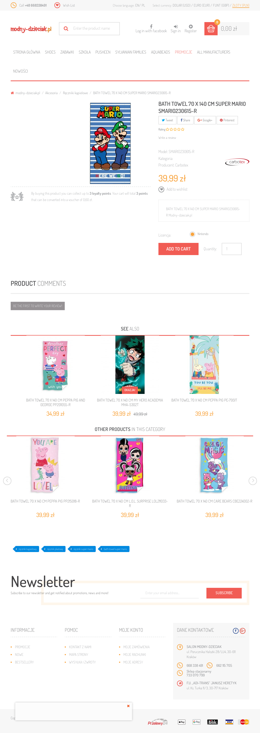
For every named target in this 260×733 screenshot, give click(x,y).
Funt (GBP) (221, 5)
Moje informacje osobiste (143, 670)
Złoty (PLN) (240, 5)
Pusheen (102, 52)
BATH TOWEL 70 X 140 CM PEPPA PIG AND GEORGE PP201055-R (55, 402)
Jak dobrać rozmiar (84, 670)
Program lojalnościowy (33, 670)
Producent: (166, 165)
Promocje (183, 52)
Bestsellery (24, 662)
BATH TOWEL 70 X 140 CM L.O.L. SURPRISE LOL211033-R (130, 503)
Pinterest (227, 120)
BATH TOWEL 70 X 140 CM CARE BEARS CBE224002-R (214, 501)
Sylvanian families (130, 52)
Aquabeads (160, 52)
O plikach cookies (28, 677)
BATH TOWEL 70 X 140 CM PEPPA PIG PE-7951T (204, 400)
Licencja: (164, 235)
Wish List (69, 5)
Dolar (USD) (182, 5)
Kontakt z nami (80, 647)
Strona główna (26, 52)
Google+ (205, 120)
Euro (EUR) (202, 5)
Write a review (167, 138)
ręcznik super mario (83, 549)
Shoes (50, 52)
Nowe (19, 654)
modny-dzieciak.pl (25, 93)
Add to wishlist (176, 189)
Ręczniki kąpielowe (75, 93)
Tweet (167, 120)
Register (191, 28)
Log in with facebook (151, 27)
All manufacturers (213, 52)
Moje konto (131, 630)
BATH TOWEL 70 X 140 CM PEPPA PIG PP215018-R (45, 501)
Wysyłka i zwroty (82, 662)
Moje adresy (133, 662)
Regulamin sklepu (82, 677)
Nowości (20, 71)
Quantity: (210, 248)
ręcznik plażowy (55, 549)
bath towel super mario (115, 549)
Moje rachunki (134, 654)
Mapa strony (78, 654)
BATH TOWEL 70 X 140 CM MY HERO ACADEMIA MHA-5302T (130, 402)
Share (185, 120)
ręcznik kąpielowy (28, 549)
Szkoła (85, 52)
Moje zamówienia (136, 647)
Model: (163, 151)
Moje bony (131, 677)
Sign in (176, 28)
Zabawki (67, 52)
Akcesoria (51, 93)
